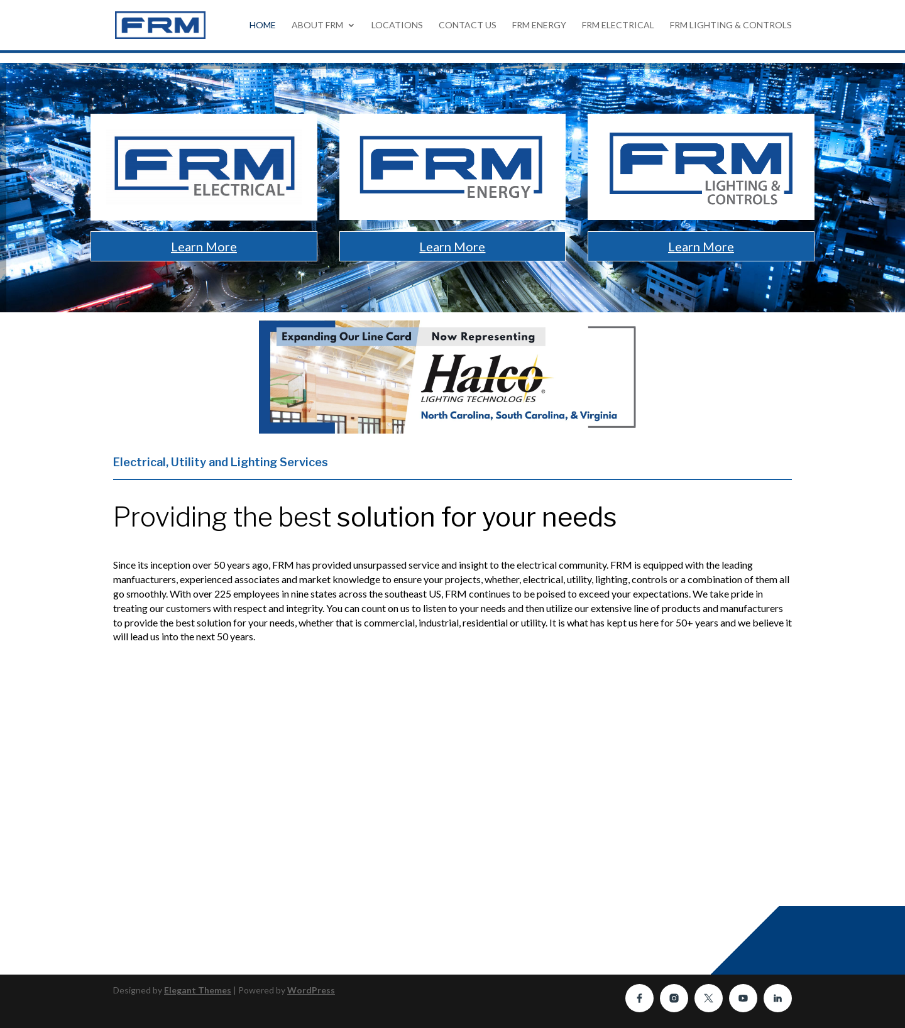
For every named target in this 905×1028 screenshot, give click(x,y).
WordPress (311, 990)
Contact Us (467, 25)
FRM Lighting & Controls (731, 25)
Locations (397, 25)
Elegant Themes (197, 990)
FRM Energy (539, 25)
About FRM (317, 25)
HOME (263, 25)
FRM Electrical (618, 25)
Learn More (204, 246)
